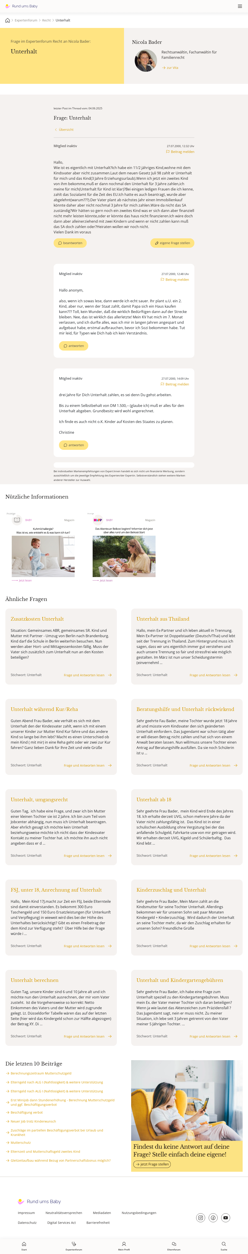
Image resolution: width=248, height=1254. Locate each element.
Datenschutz (27, 1222)
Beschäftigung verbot (27, 1112)
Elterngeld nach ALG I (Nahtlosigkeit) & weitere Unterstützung (57, 1082)
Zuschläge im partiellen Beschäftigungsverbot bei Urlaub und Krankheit (57, 1132)
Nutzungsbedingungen (139, 1213)
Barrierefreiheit (98, 1222)
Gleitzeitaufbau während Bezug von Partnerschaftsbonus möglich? (61, 1160)
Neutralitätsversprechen (64, 1213)
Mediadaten (102, 1213)
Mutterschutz (21, 1142)
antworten (76, 346)
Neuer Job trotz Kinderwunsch (33, 1121)
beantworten (72, 243)
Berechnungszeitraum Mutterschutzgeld (41, 1073)
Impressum (26, 1213)
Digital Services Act (61, 1222)
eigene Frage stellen (175, 243)
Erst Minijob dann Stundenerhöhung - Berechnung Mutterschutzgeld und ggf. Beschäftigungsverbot (63, 1102)
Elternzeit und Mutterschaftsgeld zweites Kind (45, 1151)
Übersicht (66, 129)
